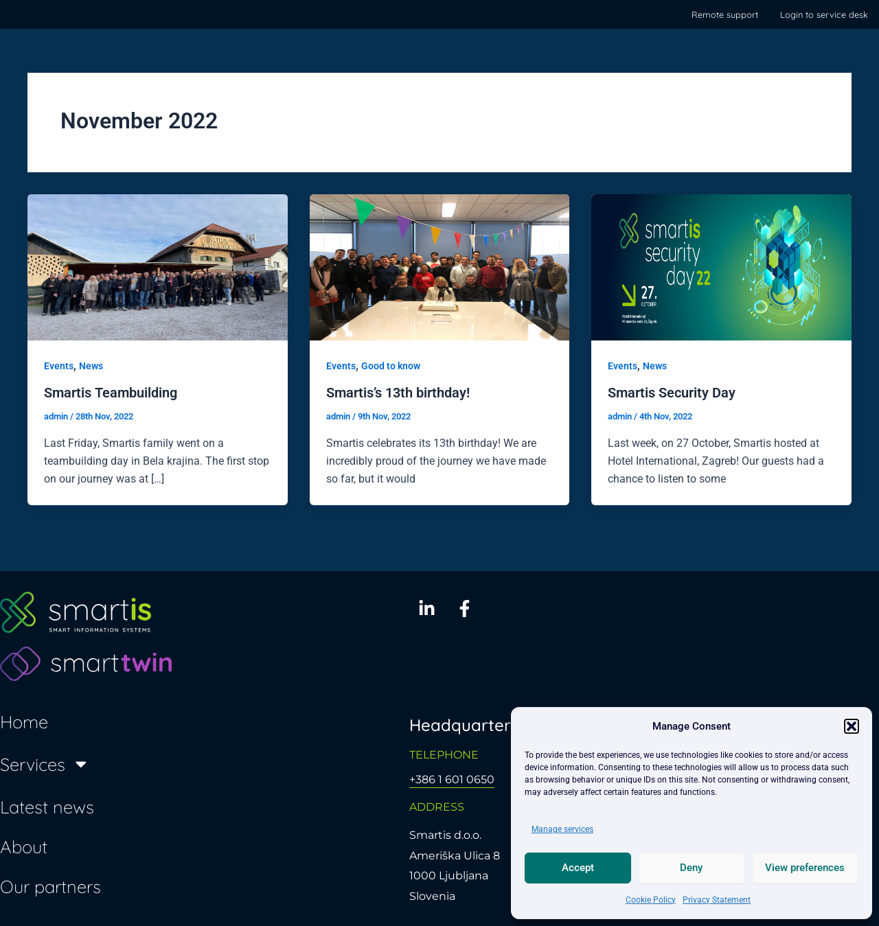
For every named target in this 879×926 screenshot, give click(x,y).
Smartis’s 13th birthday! (398, 392)
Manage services (562, 829)
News (91, 365)
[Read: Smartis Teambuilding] (157, 266)
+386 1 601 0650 (451, 779)
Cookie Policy (651, 900)
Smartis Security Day (671, 392)
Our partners (50, 885)
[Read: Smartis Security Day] (721, 266)
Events (58, 365)
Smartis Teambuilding (110, 392)
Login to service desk (824, 14)
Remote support (725, 14)
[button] (851, 726)
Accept (578, 867)
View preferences (805, 867)
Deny (691, 867)
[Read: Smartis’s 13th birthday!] (440, 266)
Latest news (47, 807)
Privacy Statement (717, 900)
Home (24, 721)
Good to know (390, 365)
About (23, 846)
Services (45, 764)
